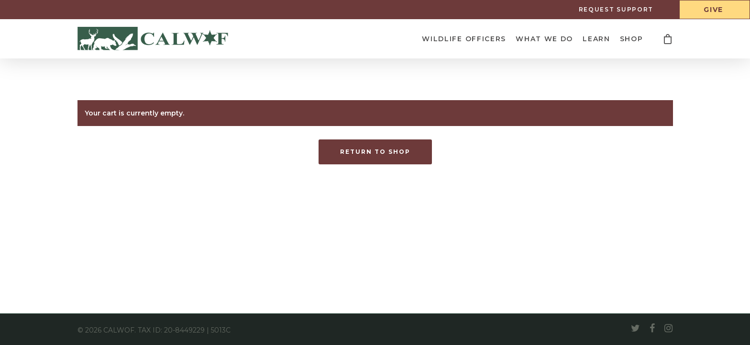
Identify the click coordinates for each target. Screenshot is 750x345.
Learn (596, 38)
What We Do (544, 38)
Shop (631, 38)
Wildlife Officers (464, 38)
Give (713, 9)
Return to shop (375, 151)
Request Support (616, 9)
